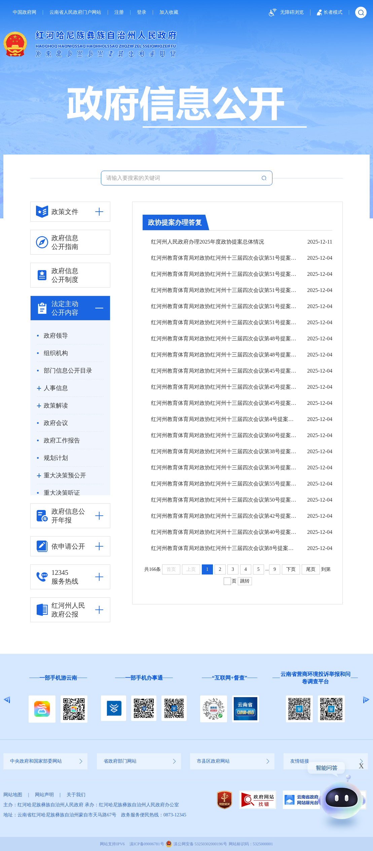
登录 (141, 12)
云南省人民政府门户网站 (75, 12)
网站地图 (12, 794)
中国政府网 (24, 12)
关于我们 (76, 794)
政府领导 (56, 335)
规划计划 (56, 458)
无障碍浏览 (285, 12)
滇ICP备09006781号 (146, 844)
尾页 (310, 569)
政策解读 (56, 405)
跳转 (245, 581)
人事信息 (56, 388)
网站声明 (44, 794)
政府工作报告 (62, 440)
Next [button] (366, 700)
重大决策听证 (62, 493)
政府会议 (56, 423)
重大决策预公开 (65, 475)
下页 (291, 569)
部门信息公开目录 (68, 370)
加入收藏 (168, 12)
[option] (58, 700)
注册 (119, 12)
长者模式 (329, 12)
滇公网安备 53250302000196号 (200, 844)
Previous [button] (6, 700)
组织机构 (56, 353)
